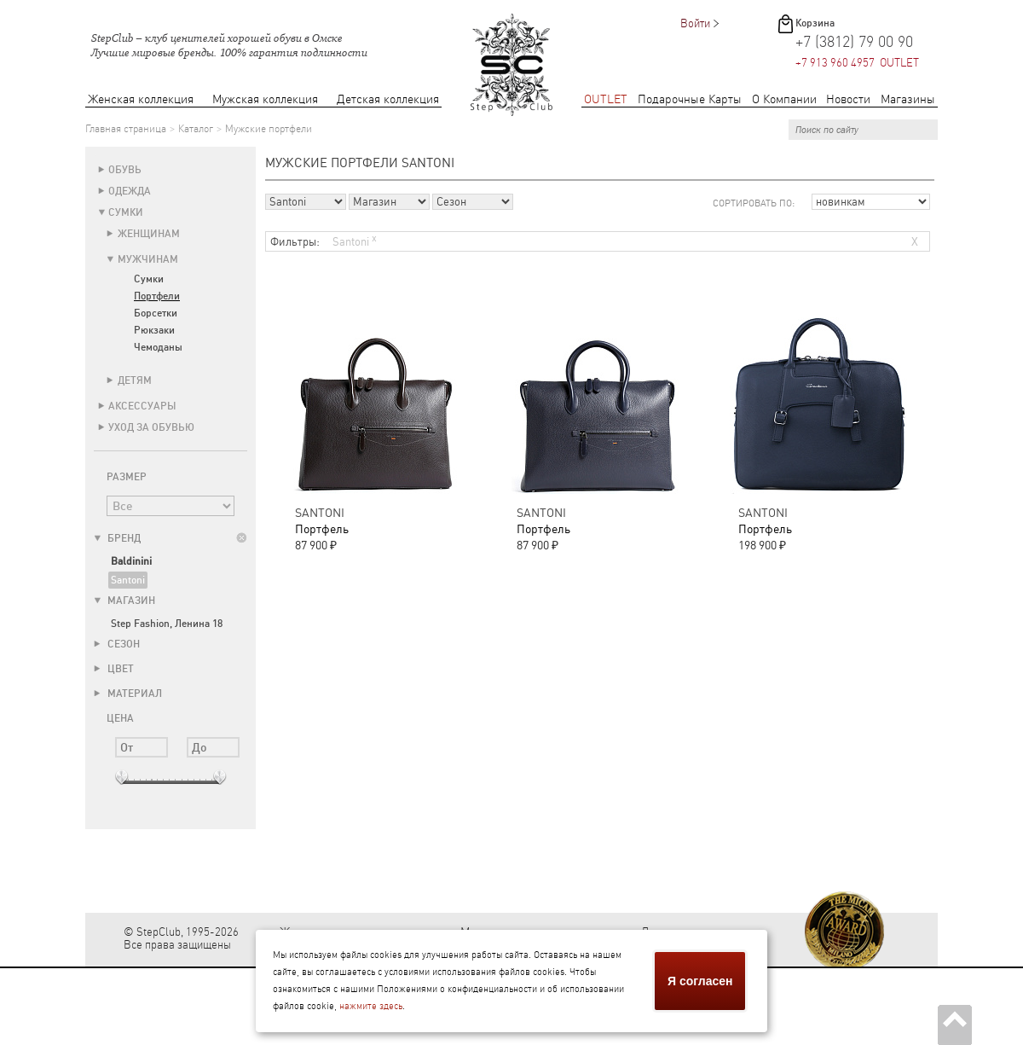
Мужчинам (148, 259)
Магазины (908, 99)
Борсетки (155, 313)
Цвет (114, 669)
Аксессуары (142, 406)
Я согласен (700, 981)
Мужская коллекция (265, 99)
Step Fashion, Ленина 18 (167, 624)
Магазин (124, 601)
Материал (128, 694)
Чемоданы (158, 347)
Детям (135, 380)
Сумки (125, 212)
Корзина (815, 23)
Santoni (128, 580)
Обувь (125, 170)
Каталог (195, 129)
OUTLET (605, 99)
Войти (695, 23)
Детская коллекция (388, 99)
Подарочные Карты (690, 99)
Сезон (117, 644)
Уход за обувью (151, 427)
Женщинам (149, 234)
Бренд (117, 538)
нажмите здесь (370, 1006)
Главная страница (125, 129)
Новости (848, 99)
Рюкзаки (154, 330)
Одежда (129, 191)
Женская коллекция (141, 99)
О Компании (784, 99)
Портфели (157, 296)
